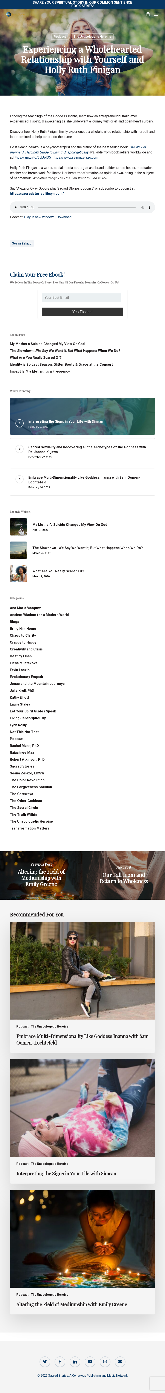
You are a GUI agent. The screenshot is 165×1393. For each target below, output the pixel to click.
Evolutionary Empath (26, 677)
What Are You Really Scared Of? (36, 358)
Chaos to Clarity (23, 635)
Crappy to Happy (23, 642)
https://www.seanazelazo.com (75, 157)
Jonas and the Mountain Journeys (37, 684)
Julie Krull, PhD (22, 691)
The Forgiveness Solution (31, 787)
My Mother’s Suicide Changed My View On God (47, 344)
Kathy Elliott (19, 697)
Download (64, 217)
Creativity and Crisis (26, 649)
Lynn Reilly (18, 725)
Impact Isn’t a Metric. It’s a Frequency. (40, 371)
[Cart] (148, 14)
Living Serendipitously (28, 718)
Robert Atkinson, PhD (27, 759)
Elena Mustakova (24, 663)
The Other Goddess (26, 801)
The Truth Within (23, 815)
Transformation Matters (30, 828)
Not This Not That (24, 732)
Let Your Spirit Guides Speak (33, 711)
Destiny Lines (21, 656)
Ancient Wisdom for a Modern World (39, 615)
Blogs (14, 622)
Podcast (60, 36)
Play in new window (39, 217)
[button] (156, 14)
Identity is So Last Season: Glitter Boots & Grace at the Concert (61, 364)
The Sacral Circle (24, 808)
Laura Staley (20, 704)
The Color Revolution (27, 780)
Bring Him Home (23, 629)
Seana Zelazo (22, 243)
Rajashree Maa (22, 753)
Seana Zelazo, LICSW (27, 773)
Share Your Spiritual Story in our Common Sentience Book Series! (82, 4)
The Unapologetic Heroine (92, 36)
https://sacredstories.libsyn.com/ (37, 194)
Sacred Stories (22, 766)
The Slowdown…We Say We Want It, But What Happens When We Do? (65, 351)
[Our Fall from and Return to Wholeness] (123, 875)
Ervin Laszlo (20, 670)
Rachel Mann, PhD (24, 746)
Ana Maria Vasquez (25, 608)
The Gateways (21, 794)
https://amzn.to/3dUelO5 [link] (32, 157)
